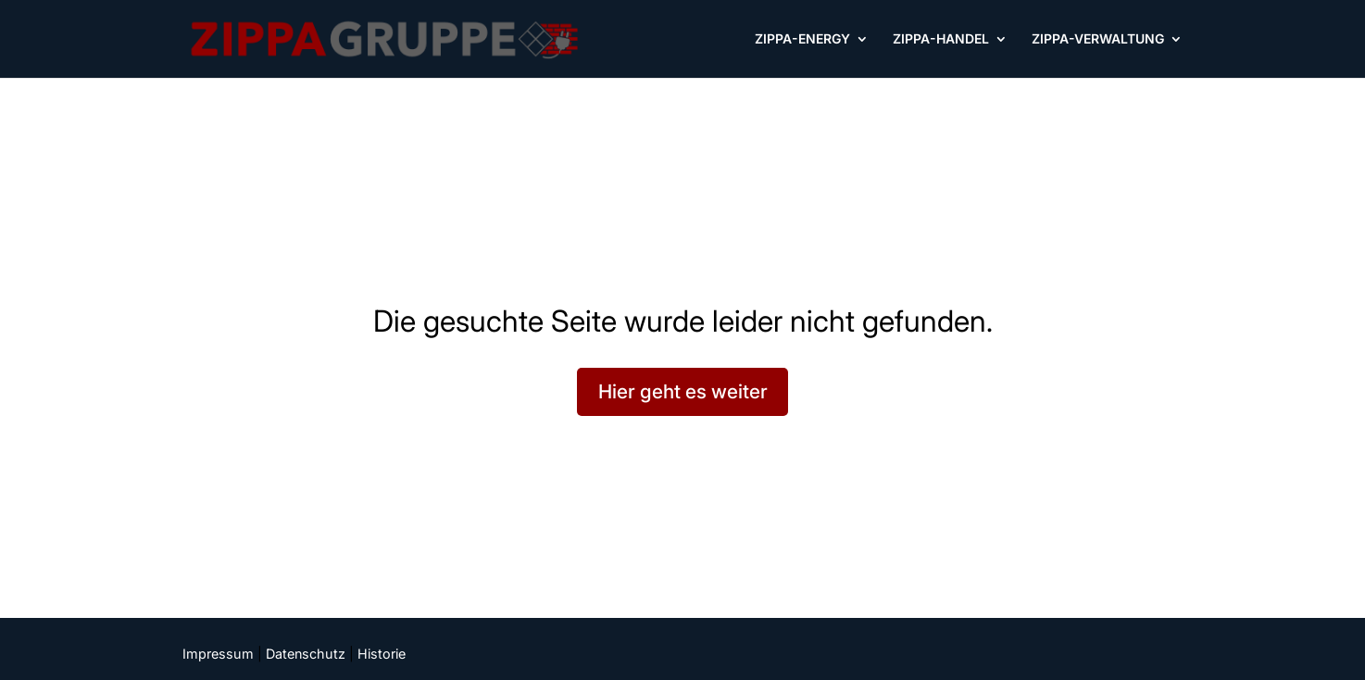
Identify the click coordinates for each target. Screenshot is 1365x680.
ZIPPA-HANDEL (941, 39)
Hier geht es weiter (683, 391)
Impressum (218, 653)
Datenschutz (305, 653)
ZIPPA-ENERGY (802, 39)
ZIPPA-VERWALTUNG (1098, 39)
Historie (381, 653)
